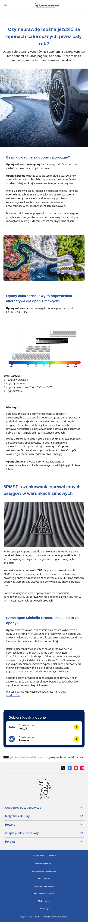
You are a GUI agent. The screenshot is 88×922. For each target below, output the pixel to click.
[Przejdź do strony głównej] (47, 5)
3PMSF (62, 551)
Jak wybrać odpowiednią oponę (26, 757)
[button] (44, 727)
